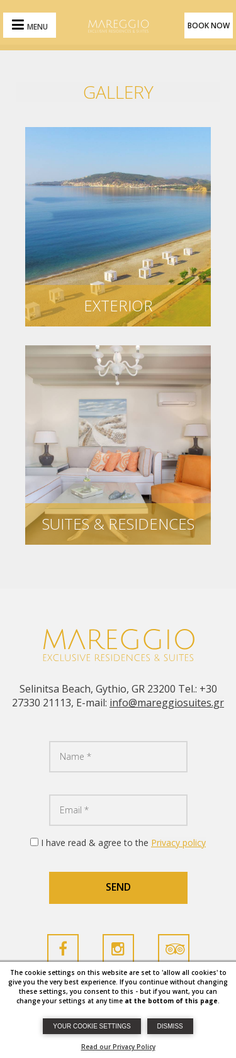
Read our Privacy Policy (118, 1046)
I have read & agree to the (123, 843)
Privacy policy (178, 843)
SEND (118, 887)
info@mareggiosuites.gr (167, 703)
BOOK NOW (209, 25)
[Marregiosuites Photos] (118, 225)
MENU (37, 26)
